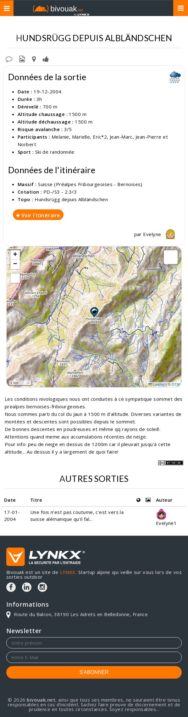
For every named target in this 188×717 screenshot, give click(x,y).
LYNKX (67, 572)
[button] (94, 312)
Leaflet (156, 384)
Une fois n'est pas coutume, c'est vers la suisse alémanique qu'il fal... (77, 515)
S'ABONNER (94, 672)
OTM (176, 384)
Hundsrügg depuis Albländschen (71, 199)
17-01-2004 (12, 515)
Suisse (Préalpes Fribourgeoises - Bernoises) (88, 25)
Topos (16, 25)
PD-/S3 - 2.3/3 (60, 192)
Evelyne (160, 234)
